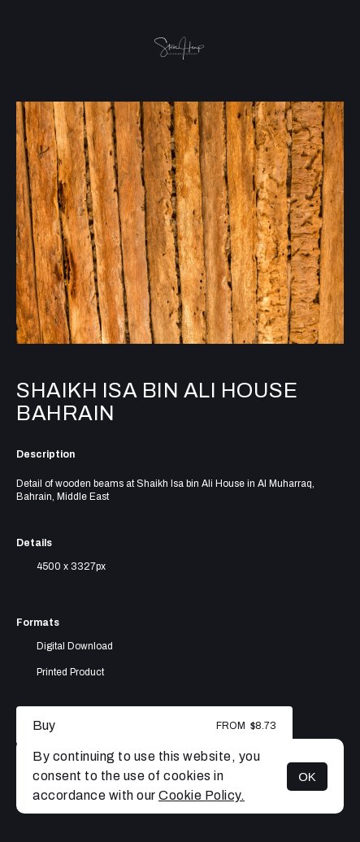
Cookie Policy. (201, 795)
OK (307, 776)
